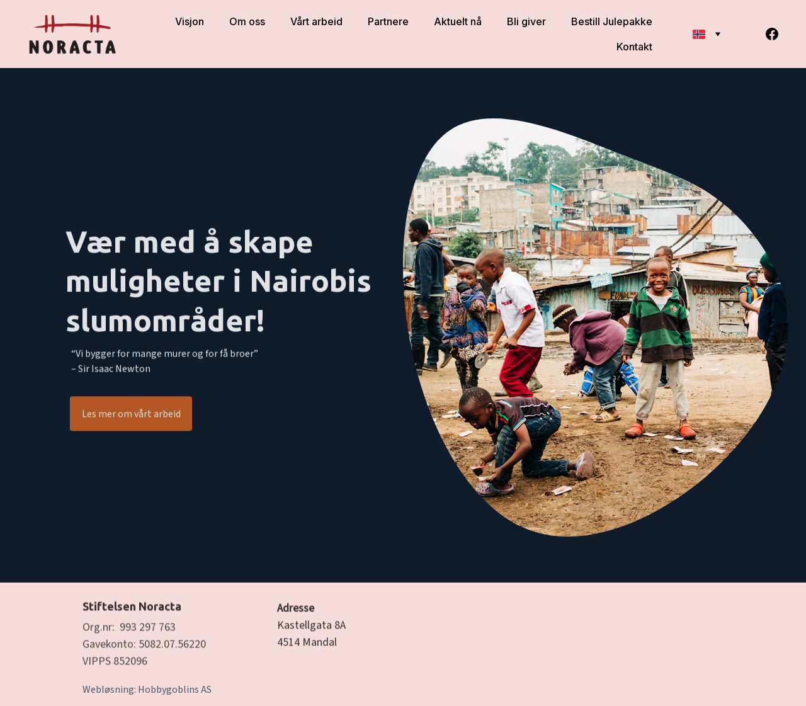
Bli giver (526, 21)
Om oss (247, 21)
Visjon (189, 21)
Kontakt (634, 46)
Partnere (388, 21)
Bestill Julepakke (611, 21)
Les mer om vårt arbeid (131, 415)
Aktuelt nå (458, 21)
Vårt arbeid (316, 21)
